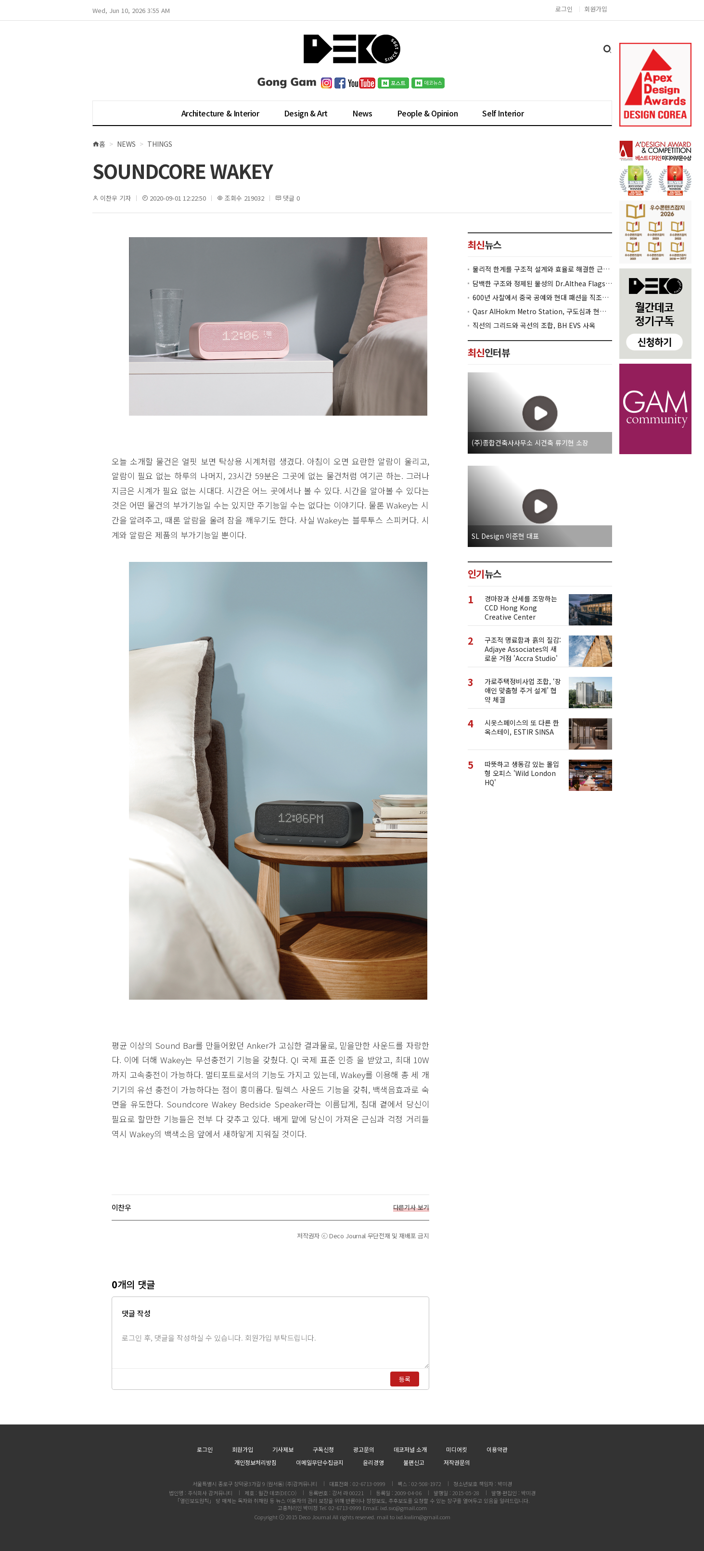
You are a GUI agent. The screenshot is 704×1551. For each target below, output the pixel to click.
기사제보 (283, 1449)
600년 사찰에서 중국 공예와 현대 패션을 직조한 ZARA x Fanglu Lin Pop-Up (542, 297)
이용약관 (497, 1449)
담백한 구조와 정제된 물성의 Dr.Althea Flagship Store (542, 283)
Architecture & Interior (220, 113)
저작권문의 (457, 1462)
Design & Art (306, 113)
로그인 (564, 8)
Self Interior (503, 113)
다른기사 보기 (411, 1207)
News (362, 113)
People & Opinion (427, 113)
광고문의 (363, 1449)
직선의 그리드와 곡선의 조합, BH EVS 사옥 (534, 325)
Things (159, 144)
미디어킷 (456, 1449)
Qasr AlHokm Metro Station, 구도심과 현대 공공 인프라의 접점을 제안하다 (542, 311)
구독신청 (323, 1449)
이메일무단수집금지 (320, 1462)
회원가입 (595, 8)
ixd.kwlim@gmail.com (423, 1517)
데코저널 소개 (410, 1449)
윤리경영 (373, 1462)
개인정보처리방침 (255, 1462)
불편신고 (413, 1462)
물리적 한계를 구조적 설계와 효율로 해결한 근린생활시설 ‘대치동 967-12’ (542, 269)
